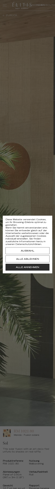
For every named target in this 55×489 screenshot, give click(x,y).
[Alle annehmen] (27, 267)
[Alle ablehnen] (27, 258)
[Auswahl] (27, 250)
